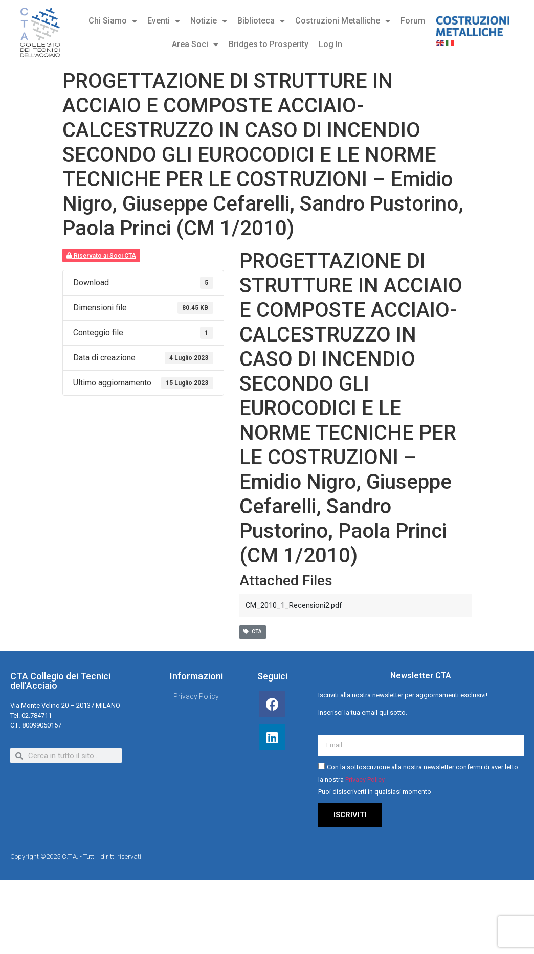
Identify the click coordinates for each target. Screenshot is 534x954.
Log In (330, 44)
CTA (252, 631)
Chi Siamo (112, 21)
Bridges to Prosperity (268, 44)
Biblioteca (261, 21)
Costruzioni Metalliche (342, 21)
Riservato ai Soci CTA (101, 255)
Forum (412, 21)
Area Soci (195, 44)
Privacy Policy (365, 780)
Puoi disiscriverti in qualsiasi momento (374, 792)
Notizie (208, 21)
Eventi (163, 21)
